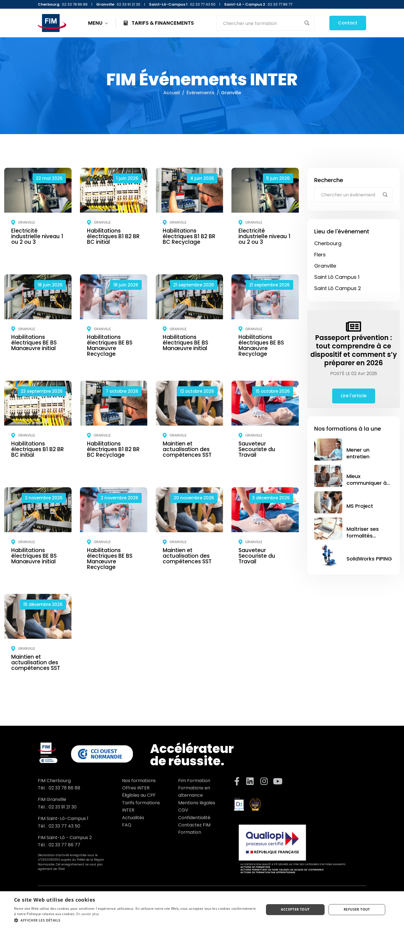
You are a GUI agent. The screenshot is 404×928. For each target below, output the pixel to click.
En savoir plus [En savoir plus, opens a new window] (87, 913)
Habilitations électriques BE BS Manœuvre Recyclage (109, 345)
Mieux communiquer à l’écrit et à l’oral (366, 483)
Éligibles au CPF (139, 795)
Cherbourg (327, 243)
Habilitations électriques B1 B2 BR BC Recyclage (189, 236)
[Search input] (261, 23)
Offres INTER (136, 788)
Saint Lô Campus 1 (336, 277)
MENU (98, 23)
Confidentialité (194, 817)
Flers (320, 254)
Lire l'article (353, 395)
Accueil (171, 92)
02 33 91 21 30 (63, 807)
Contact (347, 23)
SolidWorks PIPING (369, 558)
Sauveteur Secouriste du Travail (256, 449)
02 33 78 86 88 (64, 788)
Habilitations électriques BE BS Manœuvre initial (34, 342)
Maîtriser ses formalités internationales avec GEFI (365, 538)
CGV (183, 810)
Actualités (133, 817)
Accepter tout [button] (295, 909)
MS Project (359, 505)
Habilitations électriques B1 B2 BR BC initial (113, 236)
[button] (135, 920)
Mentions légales (196, 803)
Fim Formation (194, 780)
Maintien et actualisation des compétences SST (187, 449)
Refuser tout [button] (357, 909)
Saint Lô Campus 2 (337, 288)
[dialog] (202, 909)
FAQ (126, 825)
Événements (200, 92)
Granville (26, 222)
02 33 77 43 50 (64, 826)
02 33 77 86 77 (64, 845)
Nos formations (139, 780)
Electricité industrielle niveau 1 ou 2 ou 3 (37, 236)
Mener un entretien (357, 453)
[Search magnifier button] (307, 23)
